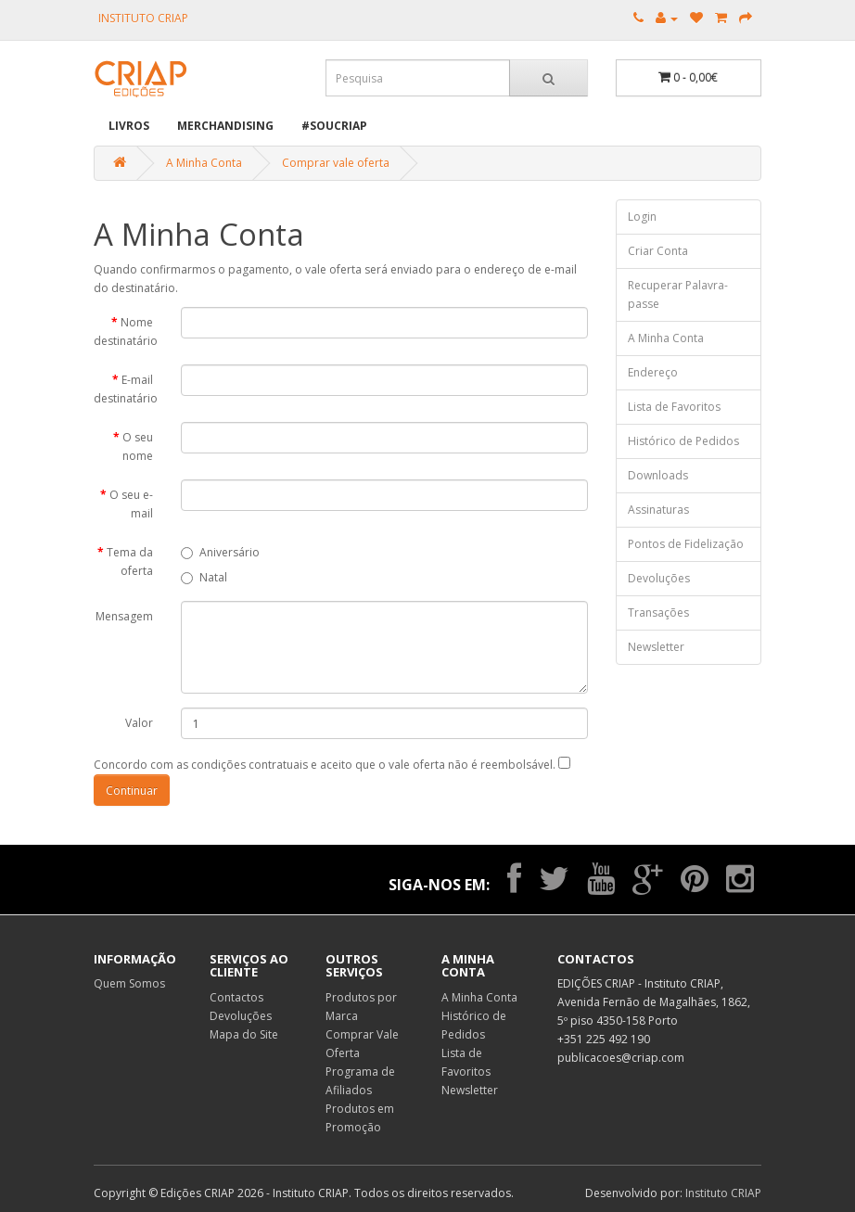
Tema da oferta (130, 561)
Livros (128, 126)
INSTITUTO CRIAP (143, 18)
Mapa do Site (244, 1034)
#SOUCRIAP (334, 126)
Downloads (658, 475)
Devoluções (659, 578)
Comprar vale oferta (335, 163)
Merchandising (225, 126)
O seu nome (137, 446)
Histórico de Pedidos (683, 441)
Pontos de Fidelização (686, 544)
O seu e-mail (131, 504)
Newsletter (656, 647)
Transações (658, 612)
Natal (204, 577)
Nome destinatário (126, 331)
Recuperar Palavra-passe (678, 294)
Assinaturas (658, 509)
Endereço (653, 372)
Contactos (236, 997)
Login (642, 216)
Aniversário (220, 552)
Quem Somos (129, 983)
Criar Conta (658, 251)
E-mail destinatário (126, 389)
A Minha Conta (204, 163)
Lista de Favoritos (674, 407)
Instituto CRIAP (723, 1193)
